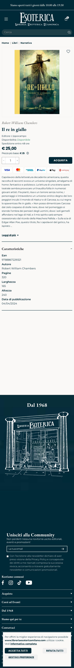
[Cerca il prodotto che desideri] (34, 32)
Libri (14, 43)
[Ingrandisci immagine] (3, 48)
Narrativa (26, 43)
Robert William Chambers (19, 123)
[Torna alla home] (37, 19)
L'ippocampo (18, 136)
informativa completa (23, 643)
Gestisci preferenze (21, 657)
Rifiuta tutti (54, 650)
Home (5, 43)
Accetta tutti (18, 650)
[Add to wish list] (68, 51)
